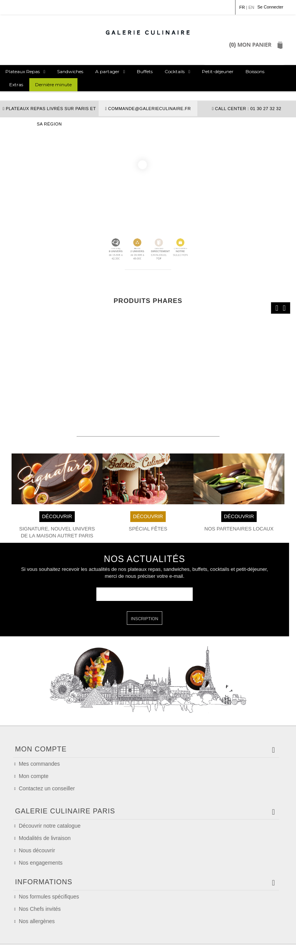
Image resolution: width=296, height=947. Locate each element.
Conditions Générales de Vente (91, 936)
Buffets (145, 71)
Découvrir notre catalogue (50, 789)
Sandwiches (70, 71)
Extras (16, 84)
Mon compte (34, 732)
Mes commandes (39, 720)
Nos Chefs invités (40, 884)
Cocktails (175, 71)
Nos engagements (41, 826)
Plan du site (263, 936)
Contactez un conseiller (47, 745)
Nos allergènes (37, 896)
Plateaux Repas (22, 71)
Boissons (255, 71)
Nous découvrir (37, 814)
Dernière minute (53, 84)
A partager (107, 71)
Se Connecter (270, 7)
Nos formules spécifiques (49, 871)
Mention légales (31, 936)
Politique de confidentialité (213, 936)
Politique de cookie (155, 936)
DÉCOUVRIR (57, 472)
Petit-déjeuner (218, 71)
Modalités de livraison (45, 802)
